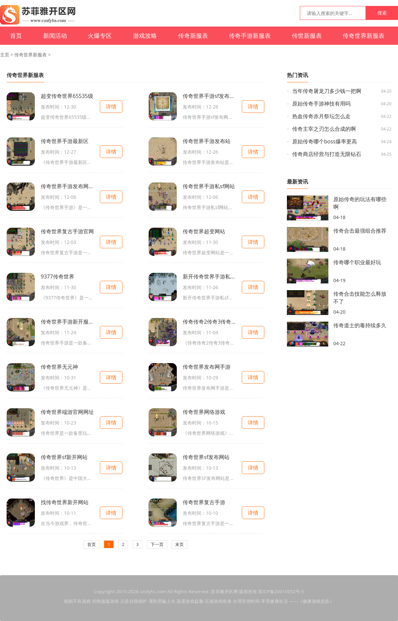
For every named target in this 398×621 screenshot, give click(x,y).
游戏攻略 (145, 35)
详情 (111, 106)
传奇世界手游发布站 (207, 141)
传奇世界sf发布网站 (206, 457)
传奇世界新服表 (363, 35)
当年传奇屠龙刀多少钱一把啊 (326, 91)
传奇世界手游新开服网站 (67, 321)
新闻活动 (55, 35)
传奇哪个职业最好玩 (357, 262)
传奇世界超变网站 (204, 231)
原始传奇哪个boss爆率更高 (324, 141)
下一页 (157, 544)
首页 (16, 35)
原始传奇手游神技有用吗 (321, 103)
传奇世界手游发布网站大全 (67, 186)
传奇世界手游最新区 (65, 141)
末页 (179, 544)
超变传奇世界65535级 (67, 96)
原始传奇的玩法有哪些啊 (359, 202)
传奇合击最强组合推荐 (359, 230)
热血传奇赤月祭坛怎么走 (321, 116)
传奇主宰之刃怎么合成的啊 (324, 128)
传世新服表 (307, 35)
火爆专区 (100, 35)
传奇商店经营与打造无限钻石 (326, 154)
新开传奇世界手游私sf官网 (209, 276)
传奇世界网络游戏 (204, 412)
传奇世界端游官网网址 (67, 412)
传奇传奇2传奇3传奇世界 (209, 321)
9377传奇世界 (57, 276)
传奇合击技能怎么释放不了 (359, 297)
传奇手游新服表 (250, 35)
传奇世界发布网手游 (207, 366)
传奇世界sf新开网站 (64, 457)
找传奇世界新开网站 (65, 502)
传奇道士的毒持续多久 (359, 325)
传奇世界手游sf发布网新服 (209, 96)
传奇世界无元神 (59, 366)
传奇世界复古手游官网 (67, 231)
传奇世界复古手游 (204, 502)
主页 (4, 54)
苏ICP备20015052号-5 (281, 591)
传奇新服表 (193, 35)
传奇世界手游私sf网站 (209, 186)
